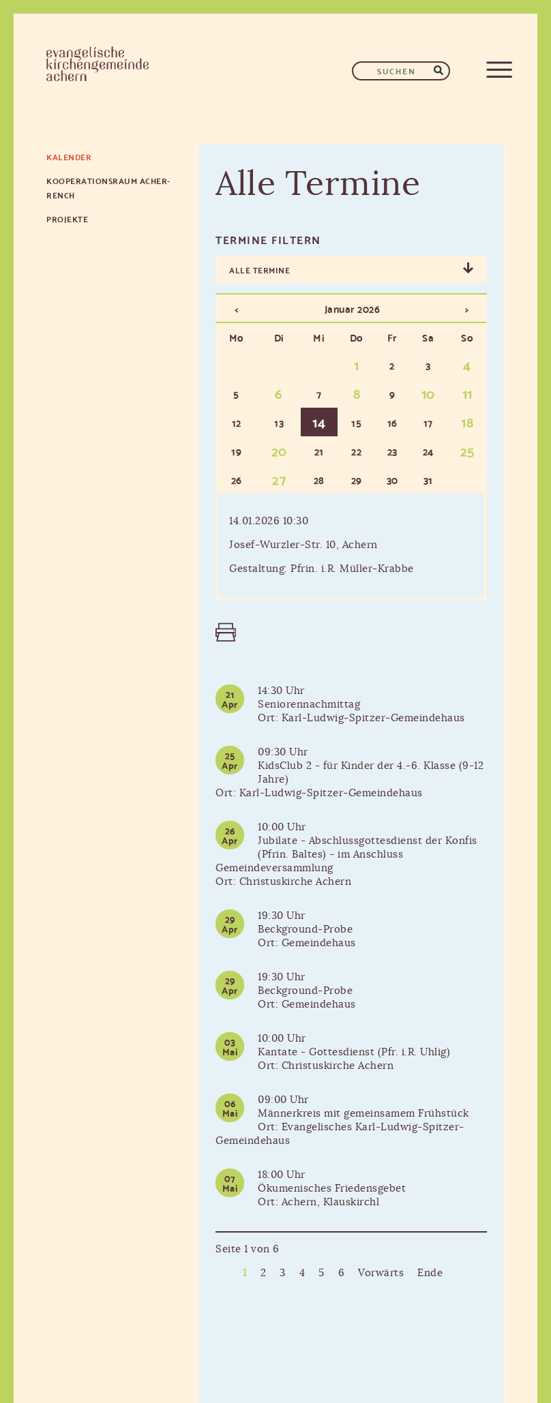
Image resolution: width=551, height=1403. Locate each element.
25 (467, 450)
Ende (430, 1273)
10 (428, 392)
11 (467, 392)
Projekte (67, 218)
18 (467, 421)
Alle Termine (259, 269)
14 (318, 421)
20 (279, 450)
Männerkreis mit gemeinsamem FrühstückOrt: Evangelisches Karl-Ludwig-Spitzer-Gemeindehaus (342, 1127)
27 (279, 478)
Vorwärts (381, 1273)
